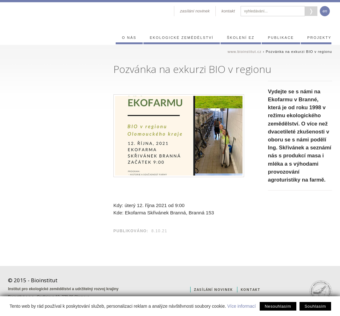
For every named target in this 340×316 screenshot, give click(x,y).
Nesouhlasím (278, 306)
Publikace (281, 38)
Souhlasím (315, 306)
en (324, 11)
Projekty (319, 38)
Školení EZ (241, 38)
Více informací (241, 306)
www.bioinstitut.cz (245, 52)
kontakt (228, 11)
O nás (129, 38)
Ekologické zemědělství (181, 38)
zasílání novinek (195, 11)
